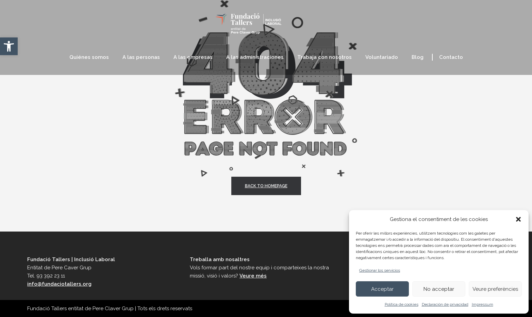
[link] (9, 46)
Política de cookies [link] (401, 304)
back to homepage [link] (266, 186)
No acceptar (438, 289)
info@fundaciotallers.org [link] (59, 284)
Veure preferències (495, 289)
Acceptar (382, 289)
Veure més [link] (253, 276)
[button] (518, 219)
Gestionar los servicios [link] (379, 270)
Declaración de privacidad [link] (445, 304)
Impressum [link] (482, 304)
